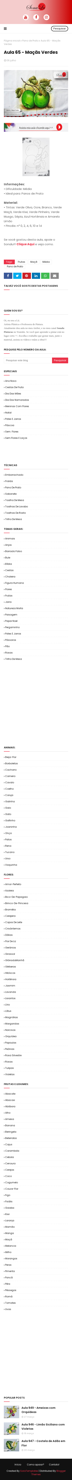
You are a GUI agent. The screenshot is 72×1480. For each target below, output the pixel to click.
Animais (10, 538)
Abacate (10, 1093)
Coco (8, 1176)
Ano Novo (10, 381)
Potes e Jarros (13, 419)
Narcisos (10, 1030)
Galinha (10, 801)
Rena (8, 845)
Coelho (9, 788)
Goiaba (9, 1207)
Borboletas (11, 763)
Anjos (8, 545)
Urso (7, 858)
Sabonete (11, 493)
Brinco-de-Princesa (16, 903)
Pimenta (10, 1271)
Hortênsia (10, 979)
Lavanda (10, 992)
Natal (8, 412)
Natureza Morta (14, 608)
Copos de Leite (13, 922)
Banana (10, 1125)
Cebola (9, 1157)
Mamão (10, 1226)
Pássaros (10, 640)
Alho (7, 1112)
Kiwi (7, 1214)
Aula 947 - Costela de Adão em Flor (43, 1443)
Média (46, 261)
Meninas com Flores (17, 406)
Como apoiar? (35, 1464)
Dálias (9, 935)
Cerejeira (10, 916)
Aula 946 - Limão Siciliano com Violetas (43, 1427)
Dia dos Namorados (17, 400)
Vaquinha (11, 864)
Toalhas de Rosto (15, 512)
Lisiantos (10, 998)
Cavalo (9, 782)
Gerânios (10, 947)
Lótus (8, 1011)
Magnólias (11, 1017)
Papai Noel (11, 621)
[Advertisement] (38, 451)
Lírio (7, 1004)
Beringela (10, 1131)
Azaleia (9, 890)
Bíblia (8, 564)
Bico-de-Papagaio (16, 897)
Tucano (9, 852)
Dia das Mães (13, 393)
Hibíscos (10, 973)
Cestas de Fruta (14, 387)
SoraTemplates (29, 1471)
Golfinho (10, 820)
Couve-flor (11, 1188)
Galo (8, 807)
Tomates (10, 1302)
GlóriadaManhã (14, 960)
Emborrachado (14, 474)
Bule (7, 557)
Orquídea (11, 1036)
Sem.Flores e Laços (16, 438)
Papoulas (10, 1042)
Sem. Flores (11, 431)
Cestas (9, 570)
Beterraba (11, 1138)
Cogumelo (11, 1182)
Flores (8, 589)
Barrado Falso (13, 551)
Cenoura (10, 1163)
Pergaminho (12, 627)
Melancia (10, 1245)
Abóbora (10, 1106)
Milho (8, 1252)
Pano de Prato (30, 40)
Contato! (54, 1464)
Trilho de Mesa (13, 519)
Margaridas (12, 1023)
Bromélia (10, 909)
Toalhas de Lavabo (16, 506)
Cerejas (9, 1169)
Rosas (9, 652)
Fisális (8, 1201)
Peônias (9, 1049)
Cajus (8, 1144)
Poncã (9, 1277)
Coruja (9, 795)
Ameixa (9, 1119)
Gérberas (10, 966)
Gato (8, 814)
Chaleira (10, 576)
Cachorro (11, 769)
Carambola (12, 1150)
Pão (7, 646)
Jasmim (10, 985)
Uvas (8, 1309)
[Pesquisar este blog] (28, 360)
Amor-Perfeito (13, 884)
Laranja (9, 1220)
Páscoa (9, 425)
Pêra (7, 1283)
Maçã (33, 261)
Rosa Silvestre (13, 1055)
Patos (8, 839)
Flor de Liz (10, 941)
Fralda (9, 481)
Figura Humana (14, 583)
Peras (8, 1264)
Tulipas (9, 1068)
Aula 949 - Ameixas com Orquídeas (38, 1410)
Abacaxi (10, 1100)
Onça (8, 833)
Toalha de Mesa (14, 500)
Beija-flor (10, 757)
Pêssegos (10, 1290)
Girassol (10, 954)
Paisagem (11, 614)
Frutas (21, 261)
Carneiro (10, 776)
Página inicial (12, 40)
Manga (9, 1233)
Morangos (11, 1258)
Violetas (10, 1074)
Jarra (8, 602)
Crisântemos (13, 928)
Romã (8, 1296)
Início (18, 1464)
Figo (7, 1195)
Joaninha (11, 826)
